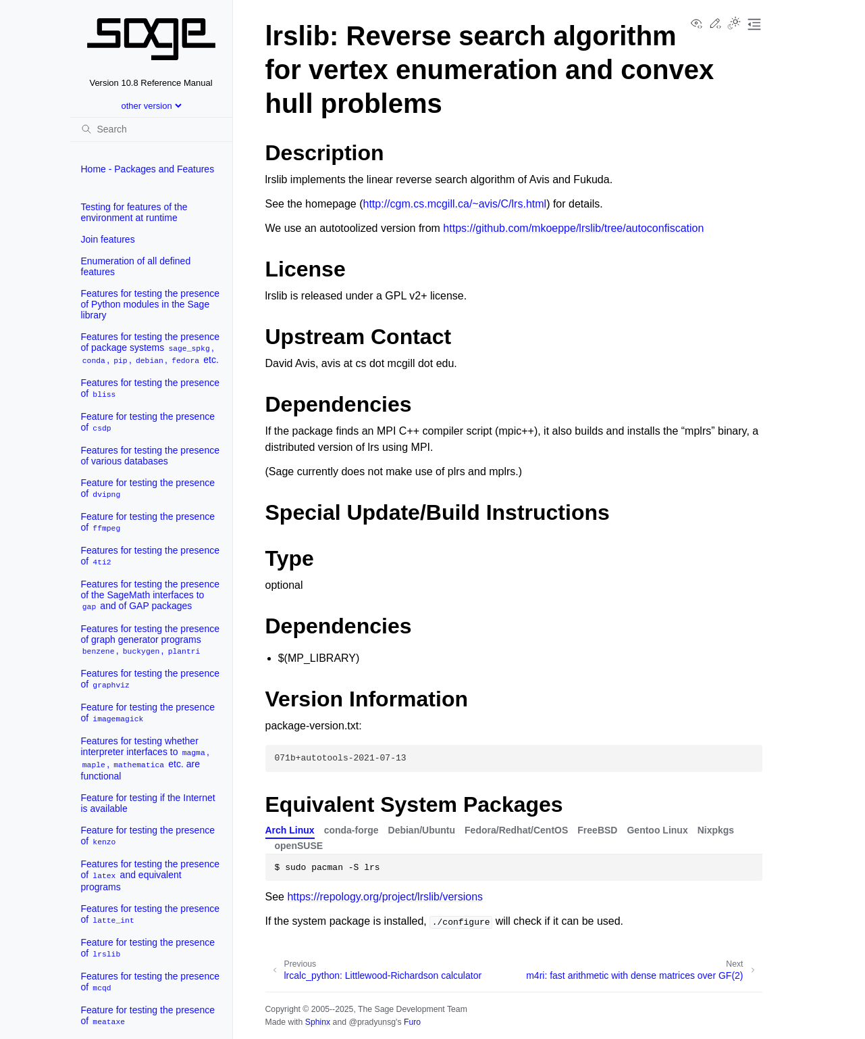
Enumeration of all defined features (136, 266)
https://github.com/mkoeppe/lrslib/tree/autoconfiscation (573, 228)
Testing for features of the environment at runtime (134, 212)
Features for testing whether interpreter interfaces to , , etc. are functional (145, 758)
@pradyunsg (372, 1022)
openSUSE (299, 845)
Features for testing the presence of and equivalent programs (150, 875)
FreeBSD (597, 830)
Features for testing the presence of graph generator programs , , (150, 639)
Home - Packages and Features (148, 169)
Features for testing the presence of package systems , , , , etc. (150, 348)
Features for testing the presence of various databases (150, 455)
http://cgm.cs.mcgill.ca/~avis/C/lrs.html (455, 204)
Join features (108, 239)
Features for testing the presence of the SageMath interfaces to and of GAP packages (150, 595)
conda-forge (351, 830)
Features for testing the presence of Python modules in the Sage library (150, 304)
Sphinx (317, 1022)
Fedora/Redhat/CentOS (516, 830)
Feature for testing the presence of (148, 422)
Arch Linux (290, 830)
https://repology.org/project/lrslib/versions (385, 896)
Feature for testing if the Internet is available (148, 803)
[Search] (151, 129)
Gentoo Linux (657, 830)
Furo (412, 1022)
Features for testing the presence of (150, 388)
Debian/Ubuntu (422, 830)
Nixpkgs (716, 830)
